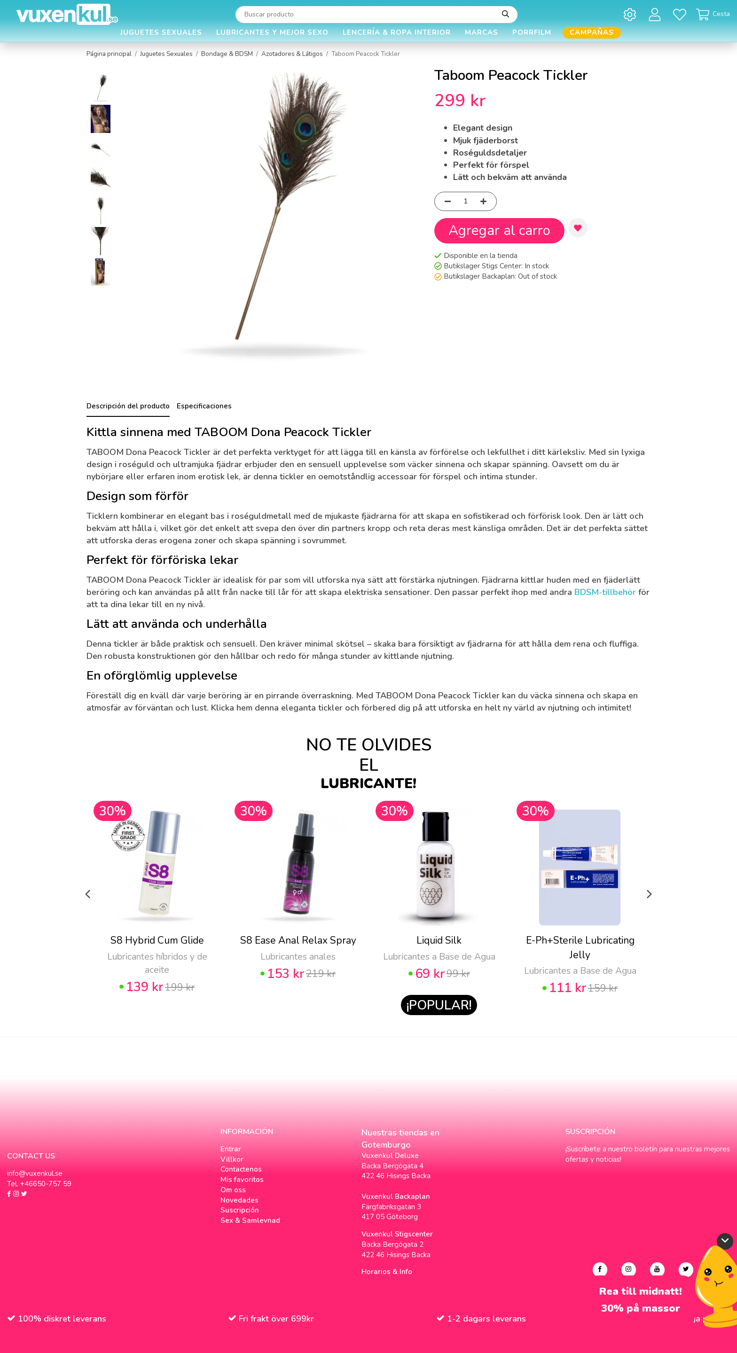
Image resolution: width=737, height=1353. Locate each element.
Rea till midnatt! (640, 1292)
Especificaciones (204, 406)
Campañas (592, 32)
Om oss (233, 1190)
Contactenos (241, 1169)
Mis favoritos (242, 1179)
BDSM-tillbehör (605, 592)
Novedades (239, 1200)
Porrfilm (531, 32)
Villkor (231, 1159)
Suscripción (239, 1210)
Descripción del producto (128, 406)
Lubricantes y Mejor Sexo (272, 32)
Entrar (230, 1149)
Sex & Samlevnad (250, 1220)
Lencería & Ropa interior (397, 32)
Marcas (481, 32)
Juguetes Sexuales (161, 32)
